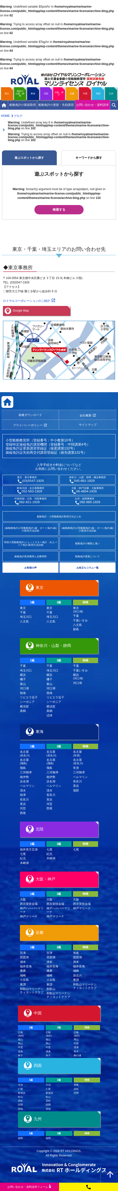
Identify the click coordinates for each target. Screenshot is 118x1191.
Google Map (21, 310)
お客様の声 (30, 567)
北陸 (46, 93)
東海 (33, 93)
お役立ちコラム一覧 (87, 567)
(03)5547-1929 (33, 481)
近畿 (72, 93)
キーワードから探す (88, 157)
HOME (5, 116)
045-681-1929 (84, 481)
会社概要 (85, 415)
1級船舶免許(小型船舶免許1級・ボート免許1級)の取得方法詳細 (30, 529)
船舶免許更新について (87, 556)
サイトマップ (88, 424)
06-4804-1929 (86, 491)
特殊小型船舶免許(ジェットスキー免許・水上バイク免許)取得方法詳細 (30, 544)
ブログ (18, 116)
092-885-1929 (90, 502)
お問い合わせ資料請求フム (29, 1186)
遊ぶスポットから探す (29, 157)
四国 (98, 93)
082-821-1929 (29, 502)
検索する (59, 209)
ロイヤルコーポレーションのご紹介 (26, 301)
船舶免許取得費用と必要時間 (30, 556)
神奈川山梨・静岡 (19, 93)
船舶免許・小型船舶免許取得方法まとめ (59, 516)
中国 (85, 93)
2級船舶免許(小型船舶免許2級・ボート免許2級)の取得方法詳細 (87, 529)
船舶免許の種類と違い (87, 543)
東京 (7, 93)
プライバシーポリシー (28, 425)
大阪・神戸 (59, 93)
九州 (111, 93)
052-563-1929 (32, 491)
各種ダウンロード (30, 415)
